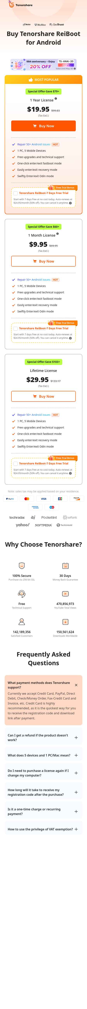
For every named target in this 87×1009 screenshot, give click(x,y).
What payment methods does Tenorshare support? (39, 685)
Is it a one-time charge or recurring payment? (34, 811)
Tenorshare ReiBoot (32, 328)
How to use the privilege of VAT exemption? (40, 829)
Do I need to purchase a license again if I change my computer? (38, 773)
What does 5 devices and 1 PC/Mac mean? (39, 755)
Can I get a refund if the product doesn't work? (38, 737)
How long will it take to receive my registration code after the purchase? (36, 792)
